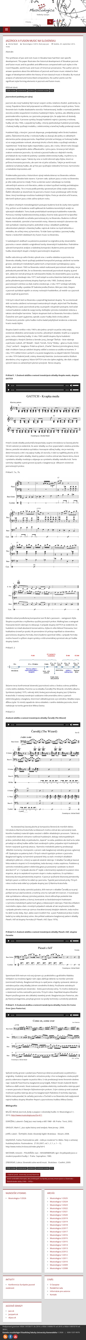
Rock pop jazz (44, 44)
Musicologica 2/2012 (59, 1251)
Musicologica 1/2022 (59, 1208)
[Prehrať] (9, 385)
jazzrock (31, 90)
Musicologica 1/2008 (59, 1268)
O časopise (54, 1284)
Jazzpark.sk (13, 1314)
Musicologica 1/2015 (59, 1241)
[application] (43, 385)
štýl (51, 90)
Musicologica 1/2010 (59, 1261)
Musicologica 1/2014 (59, 1245)
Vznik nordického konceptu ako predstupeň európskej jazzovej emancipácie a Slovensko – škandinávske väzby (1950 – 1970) (40, 1179)
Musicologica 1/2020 (59, 1215)
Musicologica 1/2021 (59, 1211)
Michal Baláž (13, 44)
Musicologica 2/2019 (59, 1218)
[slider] (40, 385)
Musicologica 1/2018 (59, 1225)
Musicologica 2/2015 (59, 1238)
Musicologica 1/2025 (59, 1198)
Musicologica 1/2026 (17, 1198)
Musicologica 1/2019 (59, 1221)
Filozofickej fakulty (28, 1332)
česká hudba (11, 90)
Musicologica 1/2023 (59, 1205)
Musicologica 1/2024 (59, 1201)
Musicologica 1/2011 (59, 1258)
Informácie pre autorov (60, 1291)
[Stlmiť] (71, 385)
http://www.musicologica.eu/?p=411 (26, 1115)
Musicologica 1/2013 (30, 44)
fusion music (22, 90)
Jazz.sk (11, 1311)
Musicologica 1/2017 (59, 1231)
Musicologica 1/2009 (59, 1265)
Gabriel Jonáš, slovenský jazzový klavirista (23, 1175)
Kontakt (53, 1294)
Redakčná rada (56, 1288)
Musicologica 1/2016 (59, 1235)
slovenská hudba (42, 90)
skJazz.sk (12, 1317)
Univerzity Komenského (47, 1332)
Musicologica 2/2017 (59, 1228)
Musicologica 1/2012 (59, 1255)
